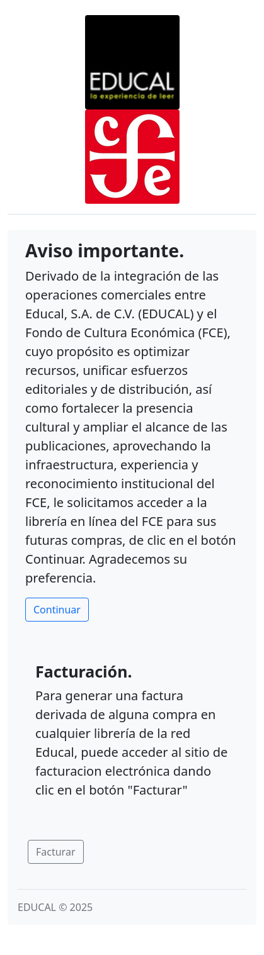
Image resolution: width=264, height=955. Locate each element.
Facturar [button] (56, 852)
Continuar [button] (57, 610)
